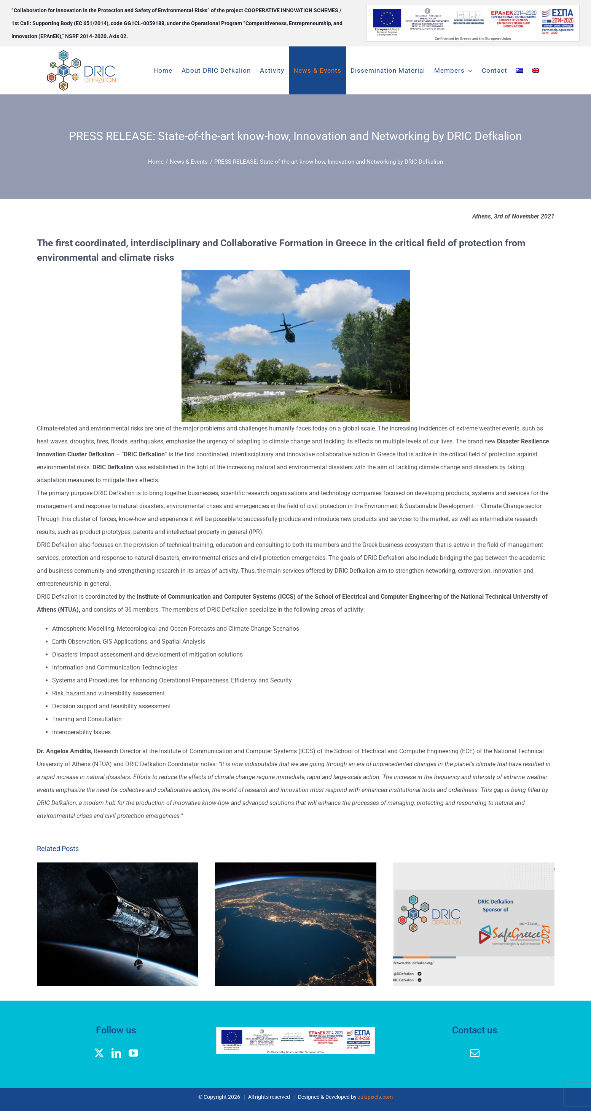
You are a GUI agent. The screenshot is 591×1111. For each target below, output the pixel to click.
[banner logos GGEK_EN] (473, 7)
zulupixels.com (375, 1097)
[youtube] (133, 1053)
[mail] (474, 1053)
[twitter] (99, 1053)
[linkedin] (116, 1053)
